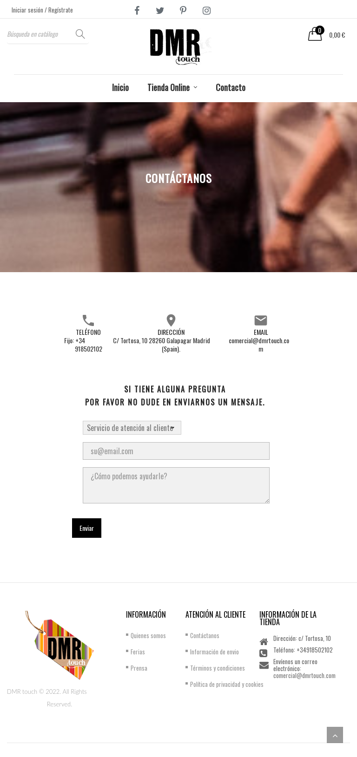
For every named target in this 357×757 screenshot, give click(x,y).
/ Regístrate (59, 9)
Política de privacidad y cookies (227, 684)
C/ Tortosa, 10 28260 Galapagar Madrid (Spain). (161, 344)
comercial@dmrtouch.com (259, 344)
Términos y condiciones (217, 667)
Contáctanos (204, 635)
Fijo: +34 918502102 (83, 344)
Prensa (139, 667)
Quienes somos (148, 635)
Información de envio (214, 651)
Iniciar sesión (28, 9)
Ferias (138, 651)
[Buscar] (48, 33)
